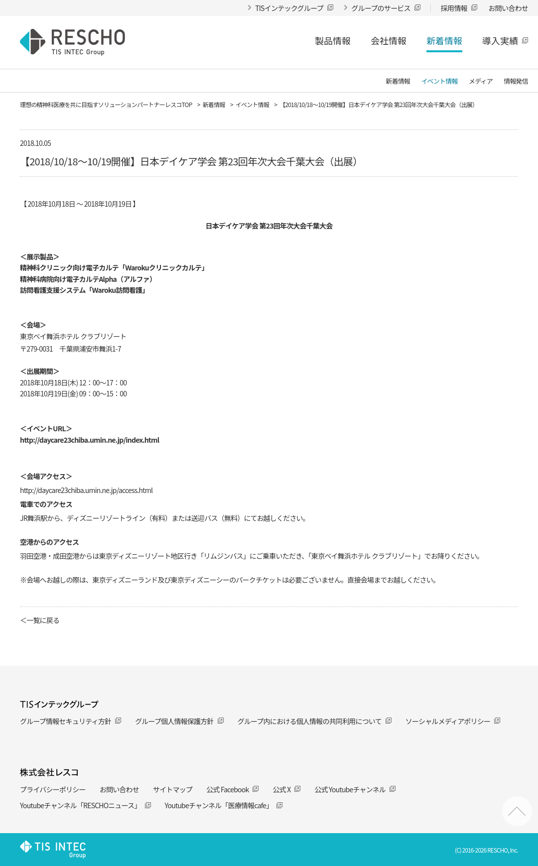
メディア (481, 81)
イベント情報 (439, 81)
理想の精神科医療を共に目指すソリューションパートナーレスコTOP (106, 104)
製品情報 (333, 40)
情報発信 (516, 81)
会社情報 (388, 40)
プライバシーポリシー (53, 789)
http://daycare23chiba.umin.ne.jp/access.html (86, 490)
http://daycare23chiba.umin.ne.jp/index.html (89, 440)
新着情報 (444, 40)
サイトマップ (172, 789)
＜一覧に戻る (39, 620)
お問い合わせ (119, 789)
